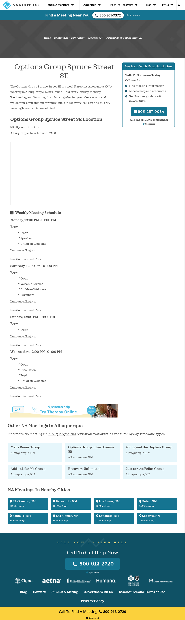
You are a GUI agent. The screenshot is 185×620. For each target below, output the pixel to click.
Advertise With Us (98, 592)
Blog (151, 5)
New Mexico (78, 37)
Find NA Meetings (60, 5)
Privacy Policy (92, 601)
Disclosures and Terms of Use (142, 592)
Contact (39, 592)
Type (14, 226)
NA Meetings (61, 37)
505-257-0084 (149, 111)
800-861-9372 (108, 15)
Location (15, 259)
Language (17, 250)
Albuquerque (95, 37)
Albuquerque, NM (62, 434)
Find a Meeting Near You (67, 15)
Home (47, 37)
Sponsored (92, 618)
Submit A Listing (64, 592)
